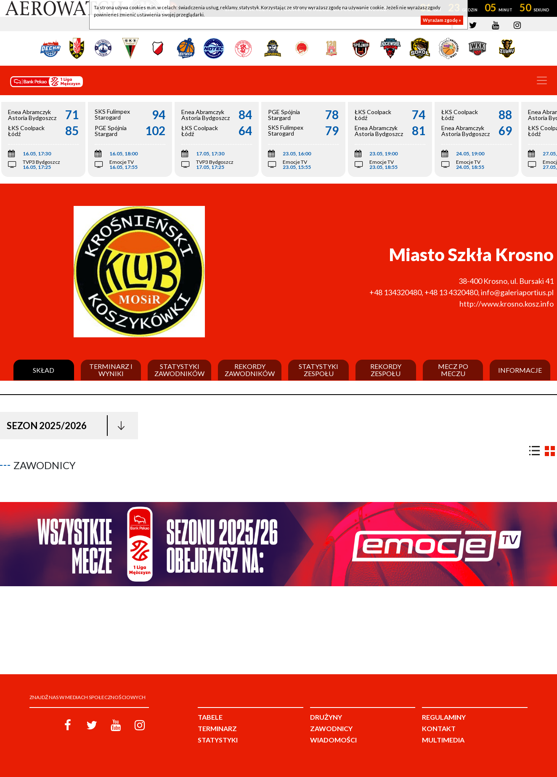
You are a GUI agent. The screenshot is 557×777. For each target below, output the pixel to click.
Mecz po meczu (453, 370)
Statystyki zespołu (318, 370)
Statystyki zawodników (179, 370)
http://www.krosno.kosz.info (506, 303)
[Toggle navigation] (542, 80)
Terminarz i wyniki (111, 370)
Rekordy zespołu (385, 370)
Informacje (520, 370)
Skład (43, 370)
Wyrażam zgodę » (442, 20)
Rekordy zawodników (250, 370)
